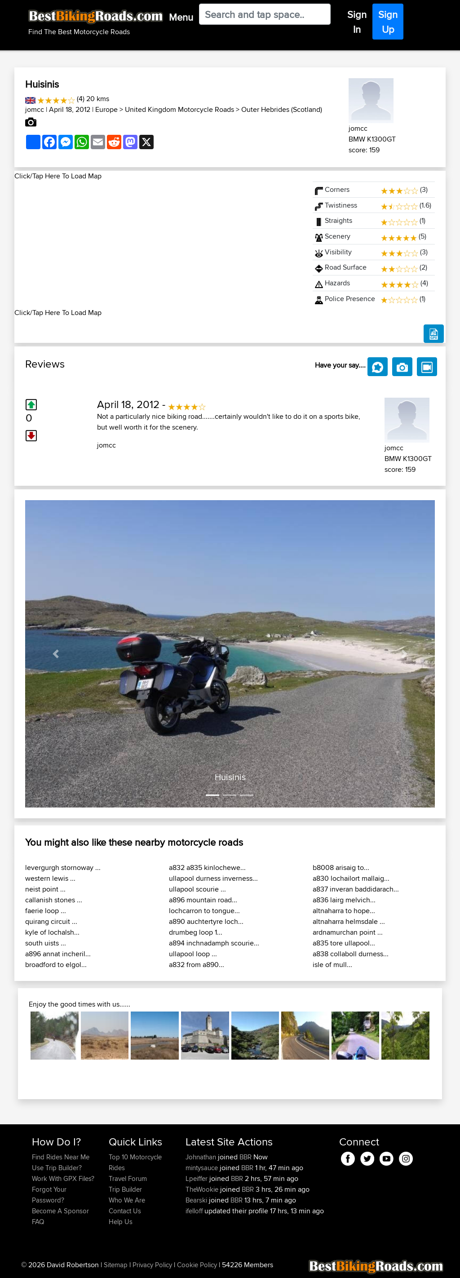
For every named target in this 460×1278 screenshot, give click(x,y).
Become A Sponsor (60, 1211)
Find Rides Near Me (60, 1157)
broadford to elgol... (56, 964)
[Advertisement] (158, 244)
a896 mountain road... (203, 900)
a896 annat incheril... (58, 954)
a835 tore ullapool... (344, 943)
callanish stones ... (53, 900)
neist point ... (45, 889)
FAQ (38, 1221)
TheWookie (203, 1189)
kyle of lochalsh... (52, 932)
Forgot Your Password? (49, 1195)
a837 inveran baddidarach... (356, 889)
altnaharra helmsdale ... (349, 921)
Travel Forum (128, 1178)
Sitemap (116, 1264)
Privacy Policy (152, 1264)
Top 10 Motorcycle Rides (135, 1162)
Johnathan (202, 1157)
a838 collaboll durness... (351, 954)
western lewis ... (50, 878)
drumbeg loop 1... (195, 932)
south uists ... (45, 943)
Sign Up (388, 21)
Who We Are (127, 1200)
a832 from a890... (196, 964)
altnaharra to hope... (344, 910)
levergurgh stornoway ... (63, 867)
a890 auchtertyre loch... (206, 921)
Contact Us (125, 1211)
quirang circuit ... (51, 921)
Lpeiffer (197, 1178)
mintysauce (203, 1167)
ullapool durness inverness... (213, 878)
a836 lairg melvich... (344, 900)
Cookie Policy (197, 1264)
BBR (245, 1157)
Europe (106, 109)
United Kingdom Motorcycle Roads (179, 109)
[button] (56, 654)
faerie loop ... (45, 910)
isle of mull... (332, 964)
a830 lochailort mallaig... (351, 878)
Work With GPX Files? (63, 1178)
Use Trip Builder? (57, 1167)
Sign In (357, 21)
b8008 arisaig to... (341, 867)
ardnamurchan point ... (348, 932)
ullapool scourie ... (197, 889)
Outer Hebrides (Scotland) (281, 109)
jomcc (34, 109)
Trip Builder (125, 1189)
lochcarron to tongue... (204, 910)
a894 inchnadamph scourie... (214, 943)
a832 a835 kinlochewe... (207, 867)
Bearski (197, 1200)
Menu (181, 17)
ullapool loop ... (193, 954)
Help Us (121, 1221)
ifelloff (195, 1211)
